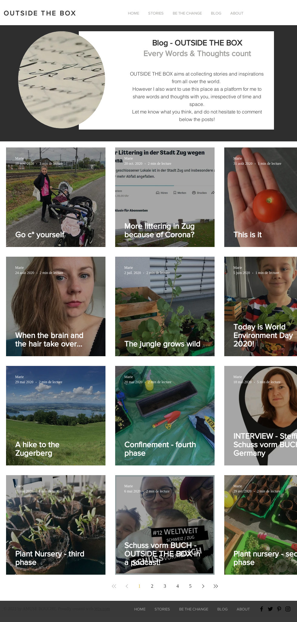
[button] (237, 13)
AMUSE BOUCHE (39, 609)
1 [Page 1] (139, 586)
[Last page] (215, 586)
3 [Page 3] (165, 586)
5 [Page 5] (190, 586)
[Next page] (203, 586)
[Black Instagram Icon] (288, 609)
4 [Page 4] (177, 586)
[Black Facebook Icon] (261, 609)
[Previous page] (126, 586)
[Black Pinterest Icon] (279, 609)
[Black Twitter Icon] (270, 609)
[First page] (113, 586)
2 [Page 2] (152, 586)
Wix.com (102, 609)
